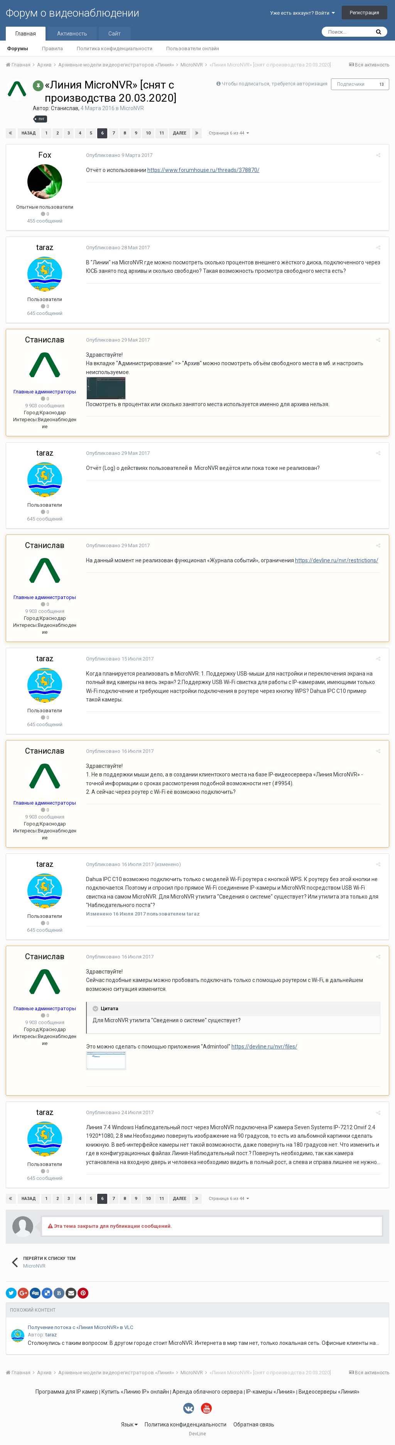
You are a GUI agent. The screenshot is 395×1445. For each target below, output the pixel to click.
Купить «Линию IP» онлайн (135, 1392)
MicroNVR (132, 108)
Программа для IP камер (66, 1392)
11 (161, 133)
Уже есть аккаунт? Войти (302, 13)
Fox (44, 155)
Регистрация (364, 12)
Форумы (17, 48)
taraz (45, 247)
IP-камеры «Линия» (270, 1392)
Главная (25, 34)
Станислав (64, 108)
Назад (29, 133)
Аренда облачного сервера (207, 1392)
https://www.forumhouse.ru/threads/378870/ (201, 170)
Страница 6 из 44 (229, 133)
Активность (72, 34)
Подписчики (351, 84)
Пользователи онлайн (192, 48)
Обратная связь (253, 1424)
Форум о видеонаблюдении (72, 13)
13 (381, 84)
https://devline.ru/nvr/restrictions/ (334, 560)
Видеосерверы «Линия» (329, 1392)
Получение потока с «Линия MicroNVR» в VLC (80, 1327)
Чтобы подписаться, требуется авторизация (274, 84)
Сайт (114, 34)
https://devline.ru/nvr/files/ (262, 1046)
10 (147, 133)
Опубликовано (116, 155)
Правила (52, 48)
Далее (179, 133)
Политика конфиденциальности (114, 48)
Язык (129, 1424)
